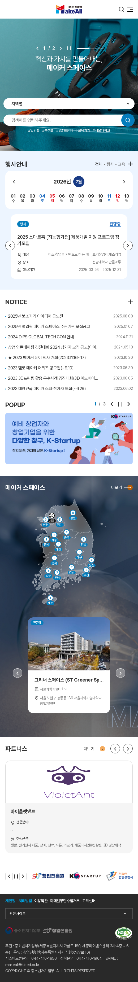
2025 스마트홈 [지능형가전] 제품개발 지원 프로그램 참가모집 (68, 240)
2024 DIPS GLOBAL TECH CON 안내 (41, 336)
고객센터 (89, 901)
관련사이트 (17, 913)
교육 (121, 164)
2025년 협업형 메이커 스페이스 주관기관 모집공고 (49, 326)
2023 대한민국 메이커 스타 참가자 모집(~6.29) (47, 388)
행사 (110, 164)
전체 (98, 164)
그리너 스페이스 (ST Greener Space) (69, 680)
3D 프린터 (65, 130)
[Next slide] (61, 48)
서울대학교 (102, 130)
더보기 (116, 487)
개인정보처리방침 (18, 901)
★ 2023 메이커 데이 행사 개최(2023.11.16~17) (47, 357)
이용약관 (41, 901)
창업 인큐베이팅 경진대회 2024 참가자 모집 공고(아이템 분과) (54, 347)
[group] (13, 198)
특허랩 (49, 130)
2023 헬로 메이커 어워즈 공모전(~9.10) (41, 367)
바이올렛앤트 (23, 811)
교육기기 (84, 130)
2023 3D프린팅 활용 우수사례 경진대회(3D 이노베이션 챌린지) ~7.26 (54, 378)
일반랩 (35, 130)
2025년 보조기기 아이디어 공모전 (35, 316)
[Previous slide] (37, 48)
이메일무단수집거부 (65, 901)
